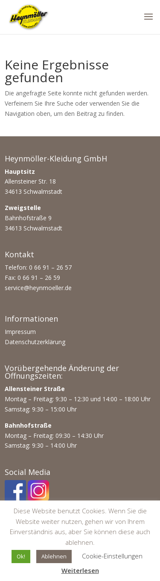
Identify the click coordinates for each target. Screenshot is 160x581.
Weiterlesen (80, 570)
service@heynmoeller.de (38, 288)
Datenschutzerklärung (35, 342)
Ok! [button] (21, 556)
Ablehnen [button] (54, 556)
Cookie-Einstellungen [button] (112, 556)
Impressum (20, 332)
